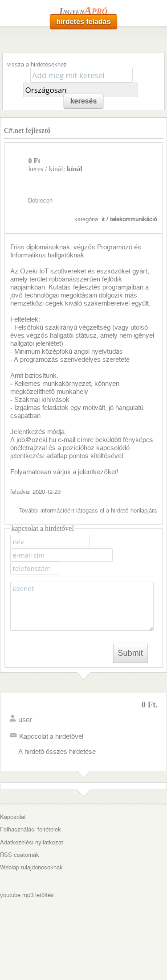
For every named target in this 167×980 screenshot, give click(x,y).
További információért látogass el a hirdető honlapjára (87, 510)
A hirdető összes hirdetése (57, 752)
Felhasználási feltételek (30, 829)
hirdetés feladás (84, 21)
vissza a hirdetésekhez (37, 64)
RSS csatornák (19, 855)
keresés (83, 101)
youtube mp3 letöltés (27, 895)
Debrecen (40, 200)
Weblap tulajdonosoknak (31, 867)
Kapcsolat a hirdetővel (51, 736)
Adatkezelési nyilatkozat (31, 842)
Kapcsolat (13, 817)
